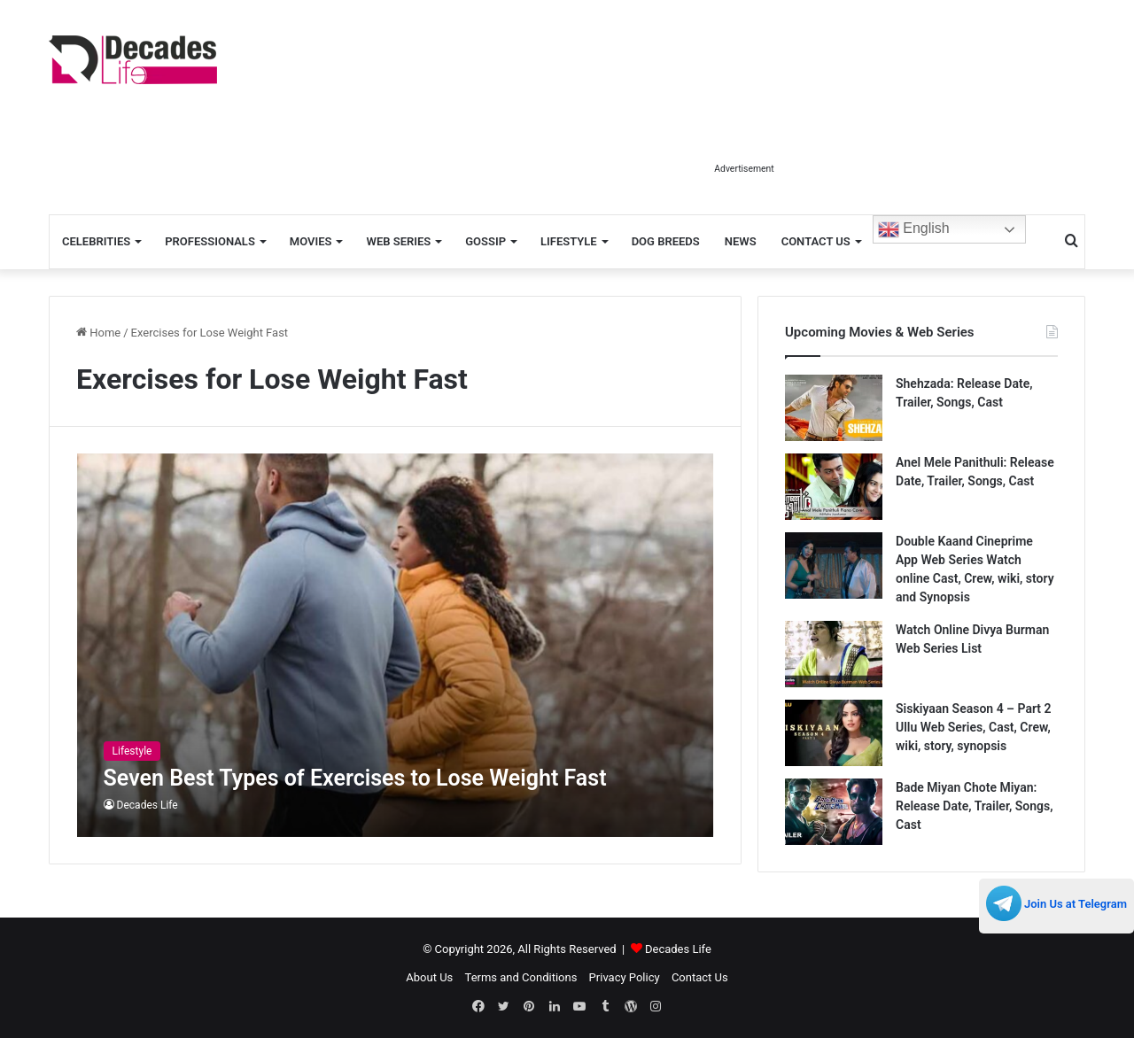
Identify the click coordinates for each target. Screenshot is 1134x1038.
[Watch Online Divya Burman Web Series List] (833, 654)
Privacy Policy (624, 977)
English (914, 229)
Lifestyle (568, 241)
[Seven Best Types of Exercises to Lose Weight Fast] (395, 645)
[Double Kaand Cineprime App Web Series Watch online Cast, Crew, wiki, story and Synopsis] (833, 565)
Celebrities (96, 241)
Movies (311, 241)
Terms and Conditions (521, 977)
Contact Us (815, 241)
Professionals (210, 241)
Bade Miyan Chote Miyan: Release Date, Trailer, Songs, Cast (974, 806)
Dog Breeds (666, 241)
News (741, 241)
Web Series (398, 241)
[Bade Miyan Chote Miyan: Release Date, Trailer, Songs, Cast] (833, 811)
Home (98, 332)
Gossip (485, 241)
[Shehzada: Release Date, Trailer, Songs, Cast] (833, 408)
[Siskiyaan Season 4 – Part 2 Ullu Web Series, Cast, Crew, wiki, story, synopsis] (833, 733)
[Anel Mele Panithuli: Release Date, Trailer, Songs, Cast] (833, 486)
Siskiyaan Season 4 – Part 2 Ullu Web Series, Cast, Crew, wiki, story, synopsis (973, 727)
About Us (429, 977)
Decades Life (147, 805)
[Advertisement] (744, 113)
